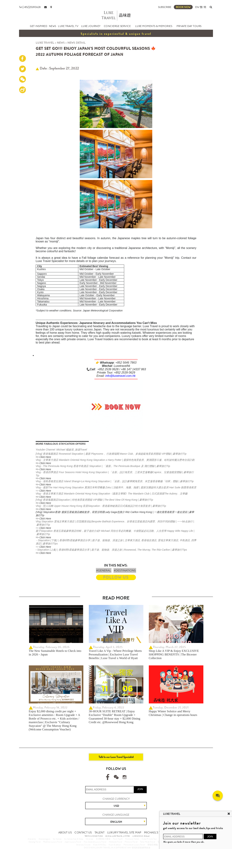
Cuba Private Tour (149, 838)
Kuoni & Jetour (115, 844)
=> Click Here (43, 457)
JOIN (140, 789)
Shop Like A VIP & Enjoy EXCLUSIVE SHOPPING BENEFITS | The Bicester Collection (174, 654)
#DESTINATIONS (125, 570)
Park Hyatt (118, 838)
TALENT (99, 833)
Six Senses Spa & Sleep (73, 838)
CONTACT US (83, 833)
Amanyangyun (44, 838)
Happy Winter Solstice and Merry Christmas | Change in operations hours (173, 713)
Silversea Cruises (83, 844)
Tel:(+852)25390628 (30, 7)
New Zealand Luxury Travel (95, 841)
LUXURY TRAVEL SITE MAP (124, 833)
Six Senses (57, 838)
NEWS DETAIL (76, 43)
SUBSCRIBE (164, 7)
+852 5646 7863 (125, 362)
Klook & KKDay (99, 844)
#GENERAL (103, 570)
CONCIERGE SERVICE (117, 26)
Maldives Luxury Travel (52, 841)
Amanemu (32, 838)
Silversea (89, 838)
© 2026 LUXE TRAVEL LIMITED (117, 836)
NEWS (52, 26)
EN (197, 7)
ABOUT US (65, 833)
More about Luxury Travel (134, 844)
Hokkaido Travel (115, 841)
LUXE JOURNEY (91, 26)
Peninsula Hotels (132, 838)
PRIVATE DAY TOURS (189, 26)
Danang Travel (34, 841)
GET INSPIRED (38, 26)
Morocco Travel (131, 841)
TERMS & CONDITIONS (94, 836)
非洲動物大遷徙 (103, 838)
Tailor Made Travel (147, 841)
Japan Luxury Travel (73, 841)
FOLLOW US (116, 577)
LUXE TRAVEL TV (68, 26)
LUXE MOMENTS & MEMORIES (153, 26)
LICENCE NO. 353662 (141, 836)
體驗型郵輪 (153, 844)
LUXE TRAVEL (45, 43)
